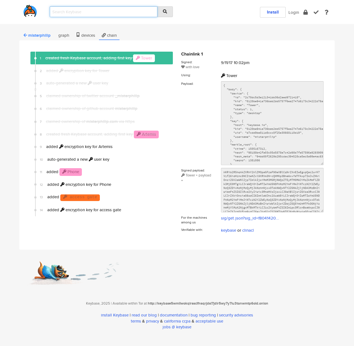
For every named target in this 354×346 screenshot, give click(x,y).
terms (136, 321)
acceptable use (209, 321)
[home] (30, 10)
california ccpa (177, 321)
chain (109, 35)
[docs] (327, 12)
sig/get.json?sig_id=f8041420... (250, 218)
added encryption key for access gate (80, 210)
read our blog (144, 315)
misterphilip (37, 35)
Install (273, 12)
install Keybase (115, 315)
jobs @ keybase (177, 327)
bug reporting (203, 315)
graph (63, 35)
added (61, 172)
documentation (174, 315)
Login (293, 12)
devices (85, 35)
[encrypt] (305, 12)
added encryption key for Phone (75, 184)
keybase (228, 230)
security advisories (236, 315)
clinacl (248, 230)
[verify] (316, 12)
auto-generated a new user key (74, 159)
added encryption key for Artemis (76, 146)
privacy (152, 321)
